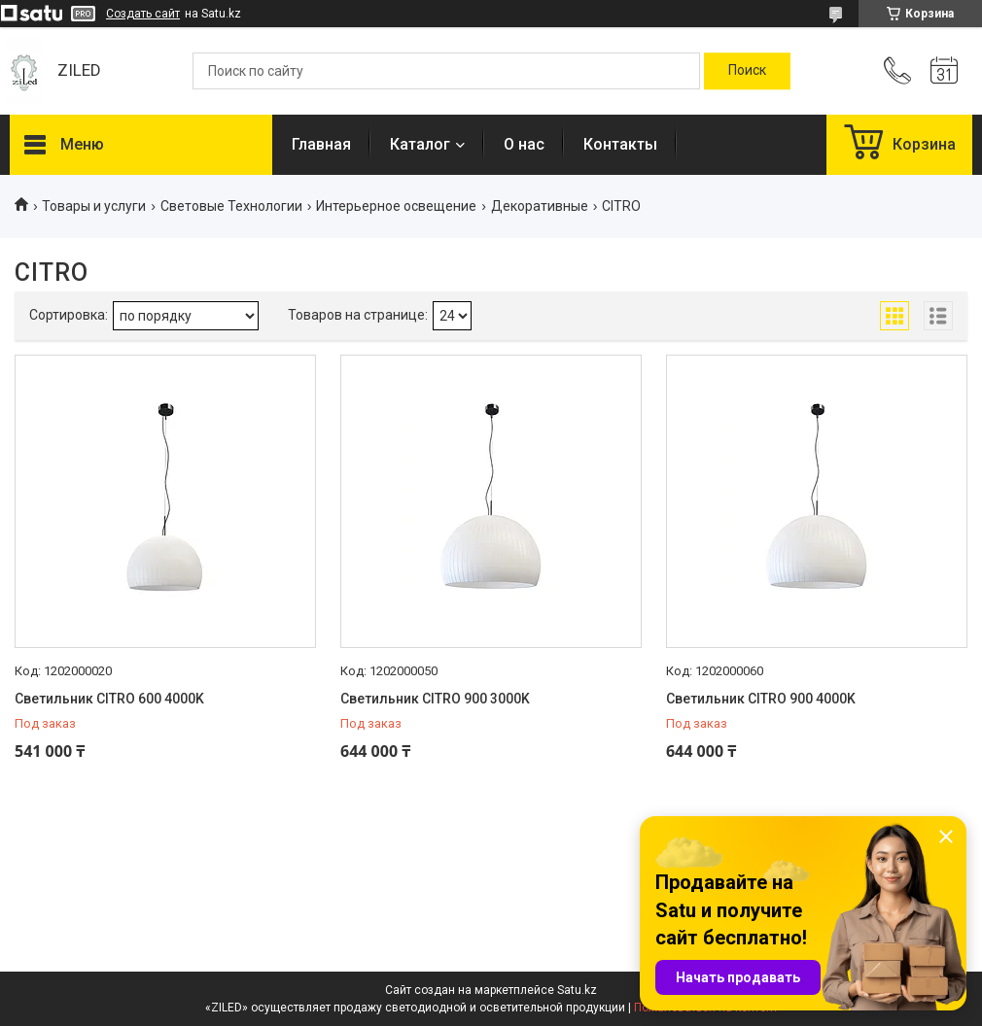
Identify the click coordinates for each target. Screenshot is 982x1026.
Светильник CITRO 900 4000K (761, 698)
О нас (524, 144)
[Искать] (747, 70)
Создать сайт (143, 13)
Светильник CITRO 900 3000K (435, 698)
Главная (321, 144)
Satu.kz (577, 990)
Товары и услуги (94, 206)
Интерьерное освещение (396, 206)
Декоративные (539, 206)
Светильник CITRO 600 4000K (109, 698)
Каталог (420, 144)
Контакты (620, 144)
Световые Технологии (231, 206)
